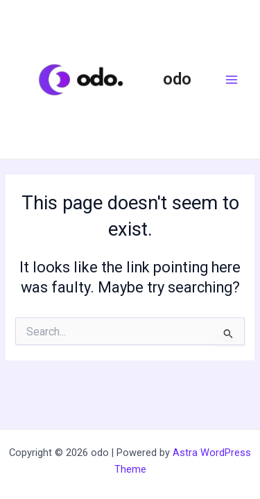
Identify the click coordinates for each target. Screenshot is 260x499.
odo (177, 79)
